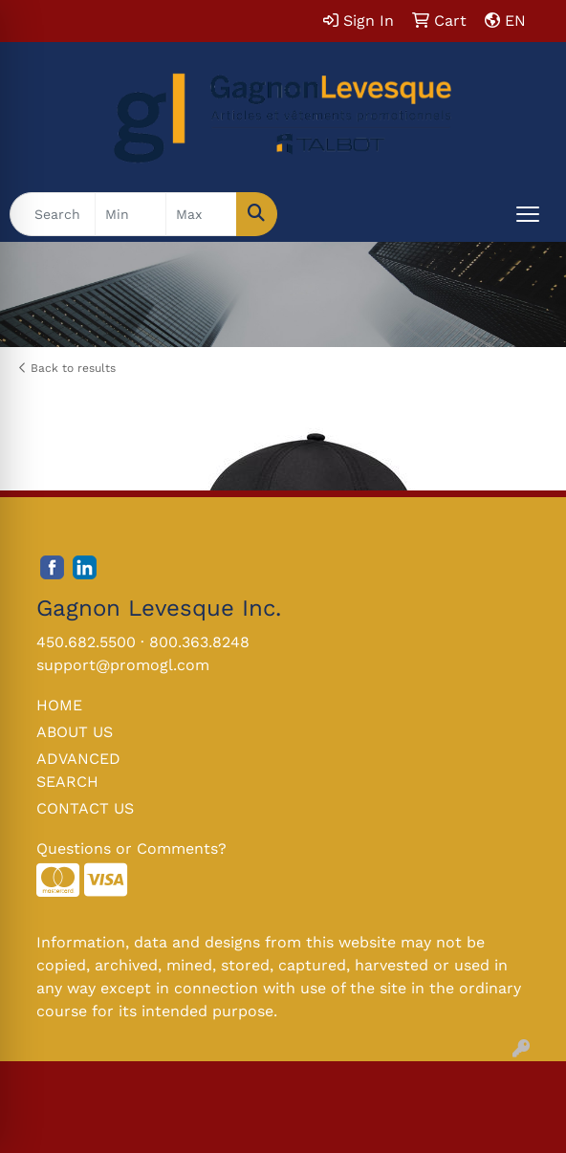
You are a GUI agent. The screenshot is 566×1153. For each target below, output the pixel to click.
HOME (59, 705)
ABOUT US (74, 732)
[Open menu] (528, 214)
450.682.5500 (86, 642)
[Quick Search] (53, 214)
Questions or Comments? (131, 848)
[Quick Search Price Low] (130, 214)
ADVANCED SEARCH (78, 770)
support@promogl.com (122, 665)
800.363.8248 (199, 642)
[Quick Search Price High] (201, 214)
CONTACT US (85, 808)
